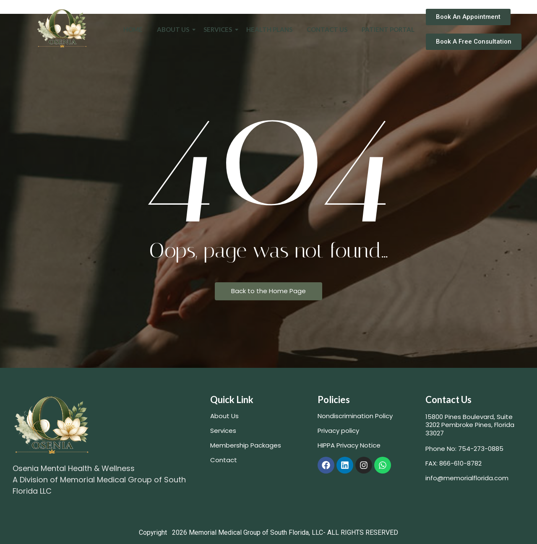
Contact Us (327, 29)
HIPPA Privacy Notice (349, 445)
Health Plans (269, 29)
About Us (174, 29)
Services (219, 29)
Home (133, 29)
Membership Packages (245, 445)
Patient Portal (388, 29)
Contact (223, 460)
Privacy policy (338, 430)
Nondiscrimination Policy (355, 415)
